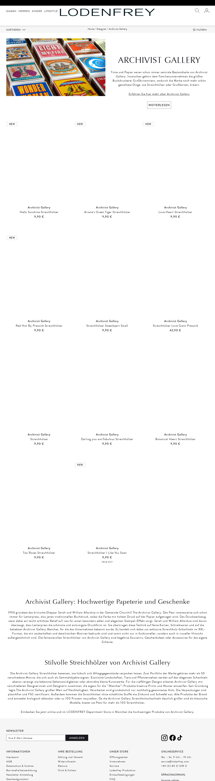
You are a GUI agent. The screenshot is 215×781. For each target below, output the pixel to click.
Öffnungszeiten (119, 757)
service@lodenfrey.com (175, 761)
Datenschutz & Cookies (20, 766)
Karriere (114, 766)
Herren (24, 11)
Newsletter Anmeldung (19, 775)
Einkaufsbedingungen (122, 775)
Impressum (12, 757)
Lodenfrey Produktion (123, 770)
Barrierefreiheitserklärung (21, 770)
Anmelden (77, 738)
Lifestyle (51, 11)
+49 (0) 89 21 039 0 (174, 766)
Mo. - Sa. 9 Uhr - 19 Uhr (176, 757)
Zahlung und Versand (70, 757)
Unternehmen (118, 761)
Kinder (37, 11)
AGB (9, 761)
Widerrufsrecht (67, 761)
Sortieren (13, 30)
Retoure (62, 766)
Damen (11, 11)
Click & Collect (67, 770)
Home (91, 29)
